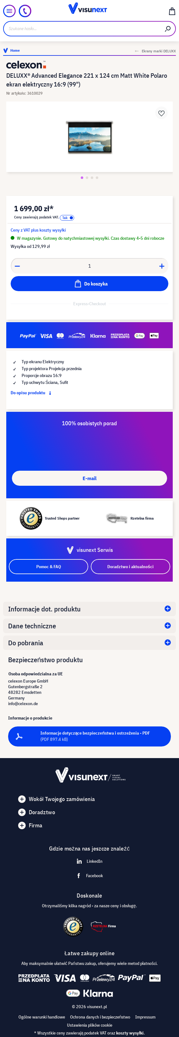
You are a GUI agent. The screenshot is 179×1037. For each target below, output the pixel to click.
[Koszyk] (172, 11)
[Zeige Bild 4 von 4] (97, 177)
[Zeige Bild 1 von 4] (82, 177)
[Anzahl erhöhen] (162, 266)
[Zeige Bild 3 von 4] (92, 177)
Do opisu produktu (32, 392)
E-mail (89, 478)
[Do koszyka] (89, 283)
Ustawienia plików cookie (89, 1025)
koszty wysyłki (130, 1033)
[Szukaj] (168, 28)
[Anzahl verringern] (17, 266)
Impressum (145, 1017)
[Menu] (9, 11)
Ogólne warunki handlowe (41, 1017)
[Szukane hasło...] (82, 28)
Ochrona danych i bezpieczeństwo (100, 1017)
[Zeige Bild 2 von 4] (87, 177)
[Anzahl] (89, 266)
